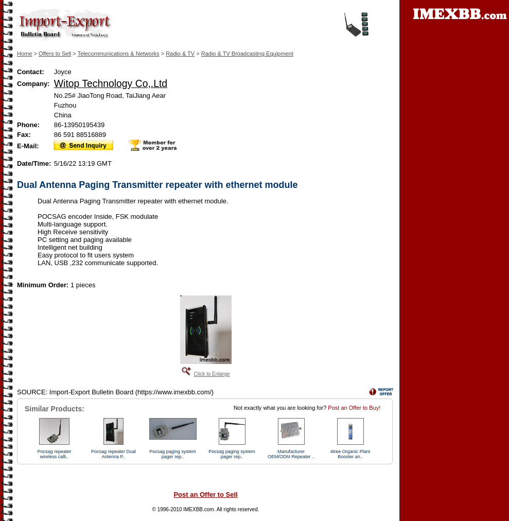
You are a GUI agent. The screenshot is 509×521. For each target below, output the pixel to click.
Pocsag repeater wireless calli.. (54, 454)
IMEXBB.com (198, 509)
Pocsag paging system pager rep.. (172, 454)
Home (24, 53)
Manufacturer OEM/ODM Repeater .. (291, 454)
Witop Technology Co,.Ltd (110, 83)
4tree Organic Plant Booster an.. (350, 454)
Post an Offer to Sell (205, 494)
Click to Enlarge (212, 374)
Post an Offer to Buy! (354, 408)
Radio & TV (180, 53)
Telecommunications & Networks (119, 53)
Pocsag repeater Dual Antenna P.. (113, 454)
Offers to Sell (55, 53)
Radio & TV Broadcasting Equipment (247, 53)
